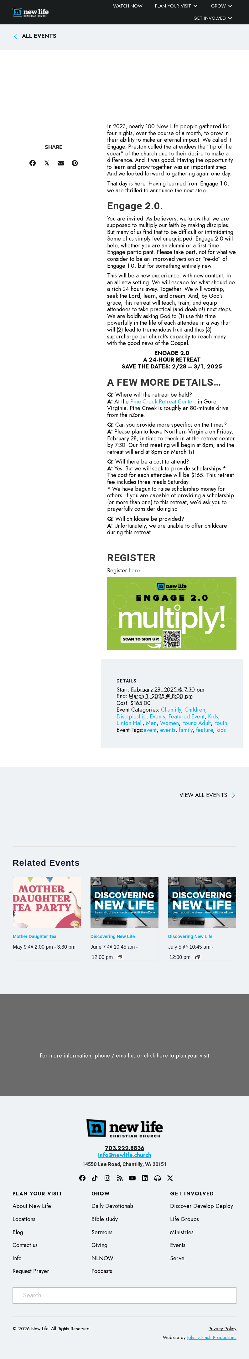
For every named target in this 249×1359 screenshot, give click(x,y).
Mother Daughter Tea (34, 936)
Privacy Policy (222, 1328)
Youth (220, 723)
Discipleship (131, 716)
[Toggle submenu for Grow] (230, 6)
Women (169, 723)
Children (194, 710)
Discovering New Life (113, 936)
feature (204, 730)
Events (157, 716)
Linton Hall (130, 723)
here (134, 570)
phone (102, 1056)
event (150, 730)
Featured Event (187, 716)
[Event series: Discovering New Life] (120, 957)
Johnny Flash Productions (211, 1337)
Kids (213, 716)
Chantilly (171, 710)
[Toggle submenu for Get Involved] (230, 18)
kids (221, 730)
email (122, 1056)
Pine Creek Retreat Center (162, 402)
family (186, 730)
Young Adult (196, 723)
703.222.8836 (124, 1148)
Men (151, 723)
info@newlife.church (124, 1155)
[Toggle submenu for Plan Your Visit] (195, 6)
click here (156, 1056)
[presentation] (47, 902)
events (167, 730)
